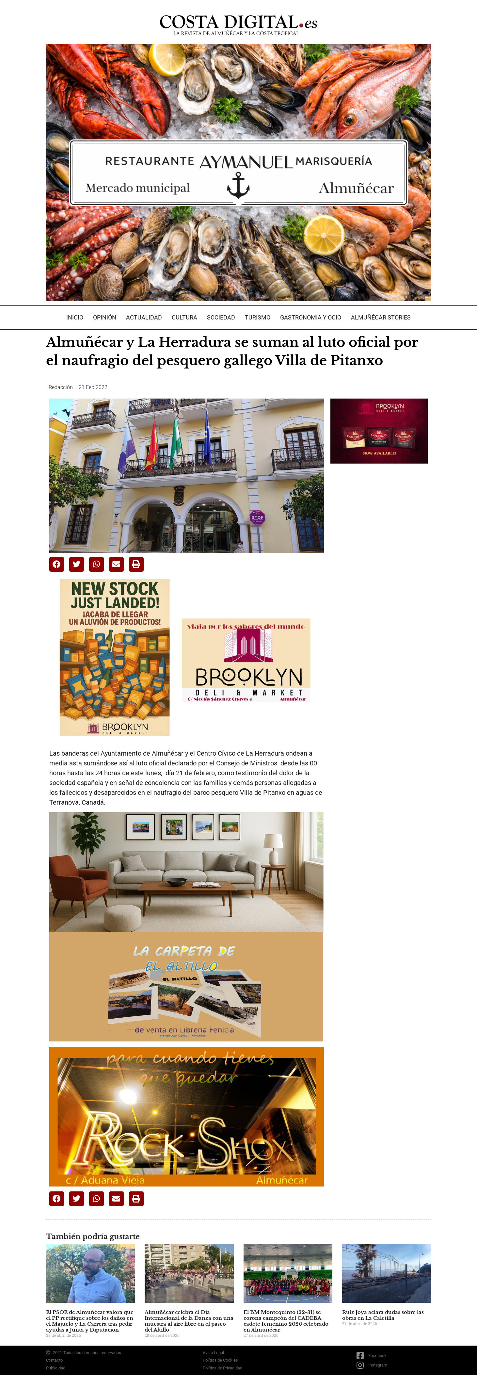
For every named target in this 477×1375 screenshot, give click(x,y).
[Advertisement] (379, 572)
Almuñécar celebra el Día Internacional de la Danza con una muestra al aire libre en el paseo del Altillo (189, 1321)
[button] (56, 564)
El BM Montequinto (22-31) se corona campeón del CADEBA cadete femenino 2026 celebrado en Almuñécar (286, 1321)
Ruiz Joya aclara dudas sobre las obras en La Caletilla (383, 1315)
